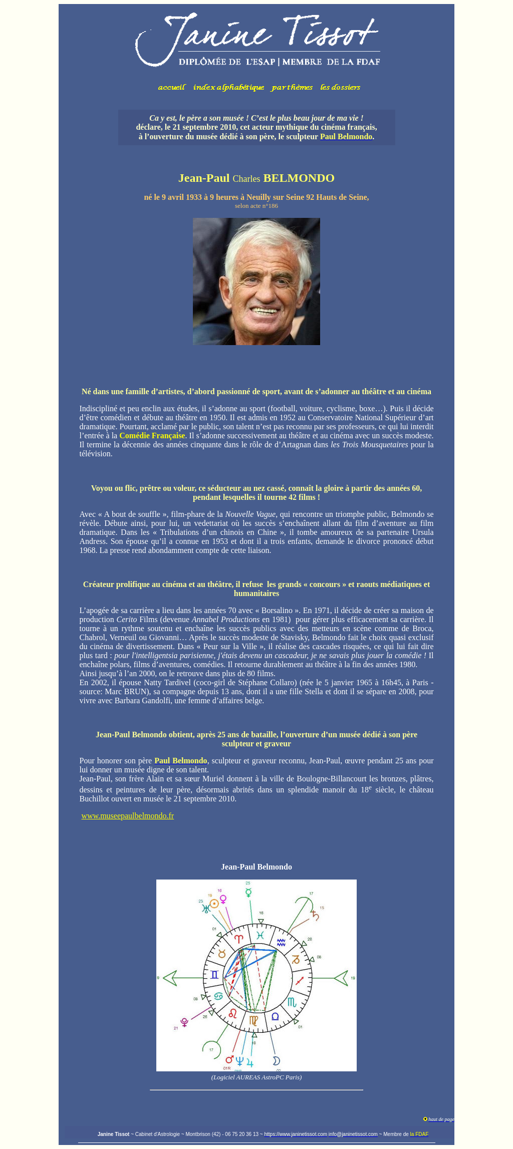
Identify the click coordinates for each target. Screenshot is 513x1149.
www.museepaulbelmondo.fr (128, 815)
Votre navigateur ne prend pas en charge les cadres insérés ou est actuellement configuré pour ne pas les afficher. (256, 53)
